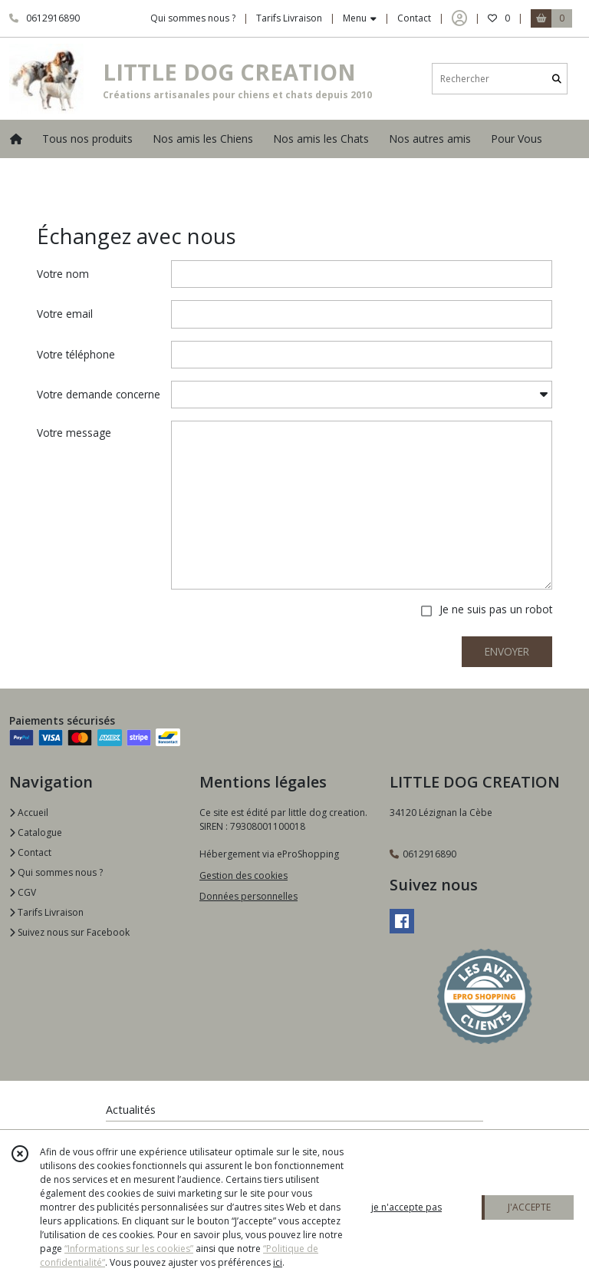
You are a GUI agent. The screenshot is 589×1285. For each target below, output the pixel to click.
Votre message (74, 432)
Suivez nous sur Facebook (69, 932)
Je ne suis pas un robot (495, 609)
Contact (414, 18)
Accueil (28, 812)
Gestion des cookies (243, 875)
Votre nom (63, 273)
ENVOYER (507, 651)
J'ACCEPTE (529, 1207)
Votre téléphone (76, 354)
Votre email (65, 313)
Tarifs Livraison (46, 912)
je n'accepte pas (406, 1207)
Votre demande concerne (98, 394)
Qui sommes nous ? (56, 872)
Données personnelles (248, 896)
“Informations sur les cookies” (128, 1248)
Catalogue (35, 832)
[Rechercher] (557, 79)
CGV (22, 892)
